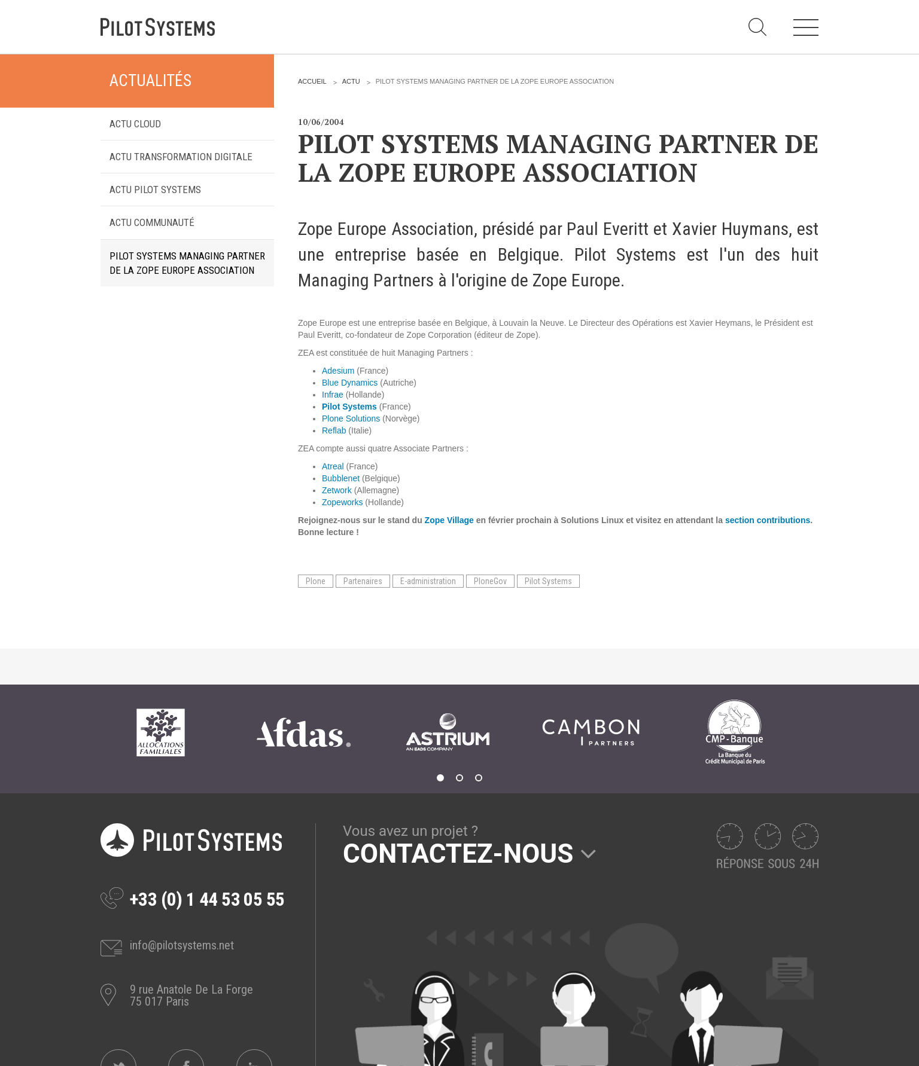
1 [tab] (440, 777)
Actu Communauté (151, 222)
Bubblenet (341, 478)
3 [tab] (478, 777)
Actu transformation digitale (180, 157)
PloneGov (490, 581)
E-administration (428, 581)
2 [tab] (459, 777)
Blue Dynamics (350, 382)
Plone (315, 581)
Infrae (332, 394)
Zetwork (337, 490)
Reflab (334, 430)
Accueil (312, 81)
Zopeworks (342, 502)
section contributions (767, 520)
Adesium (338, 370)
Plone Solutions (351, 418)
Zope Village (449, 520)
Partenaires (362, 581)
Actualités (150, 80)
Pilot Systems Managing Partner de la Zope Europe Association (187, 263)
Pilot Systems (548, 581)
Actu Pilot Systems (155, 190)
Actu (351, 81)
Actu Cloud (135, 124)
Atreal (333, 466)
